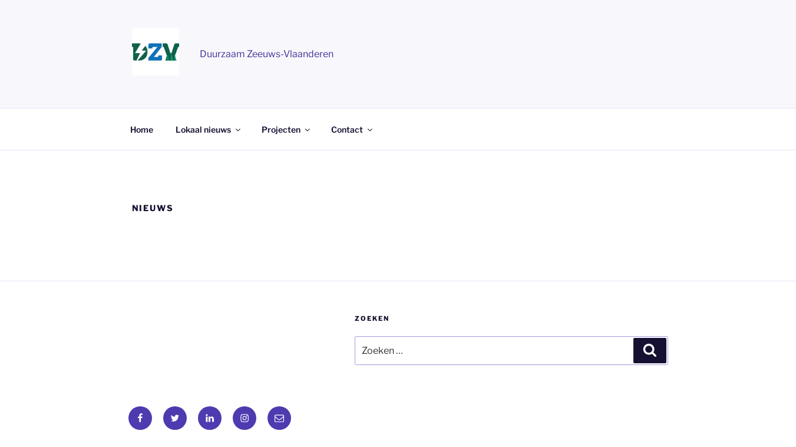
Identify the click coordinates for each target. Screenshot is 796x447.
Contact (352, 129)
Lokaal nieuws (209, 129)
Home (141, 129)
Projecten (287, 129)
